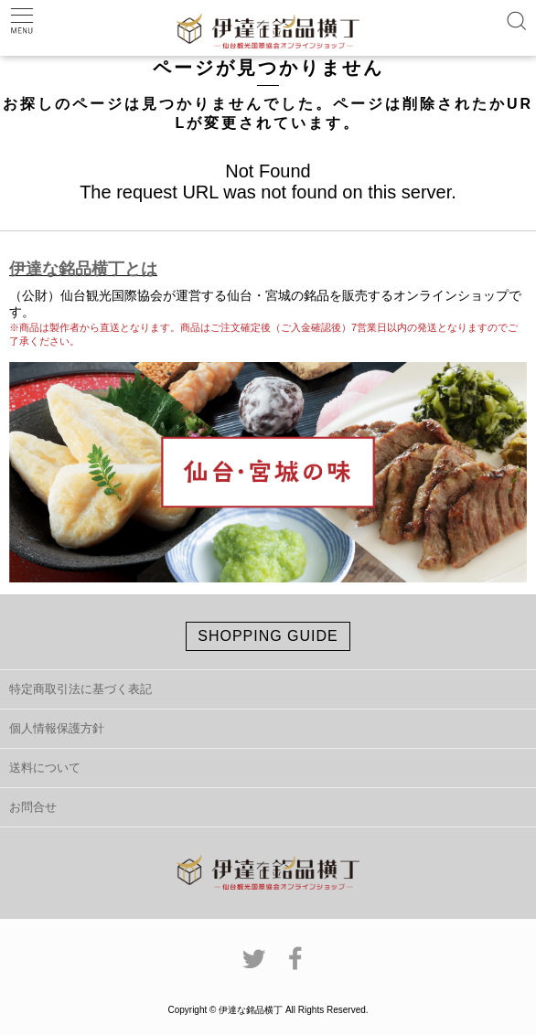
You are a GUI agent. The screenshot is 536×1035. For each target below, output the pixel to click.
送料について (44, 767)
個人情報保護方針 (56, 728)
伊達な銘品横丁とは (83, 269)
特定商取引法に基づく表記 (80, 689)
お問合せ (33, 807)
